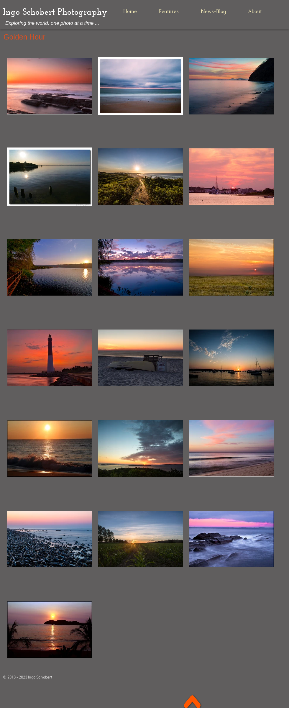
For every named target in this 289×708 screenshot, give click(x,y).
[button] (169, 11)
